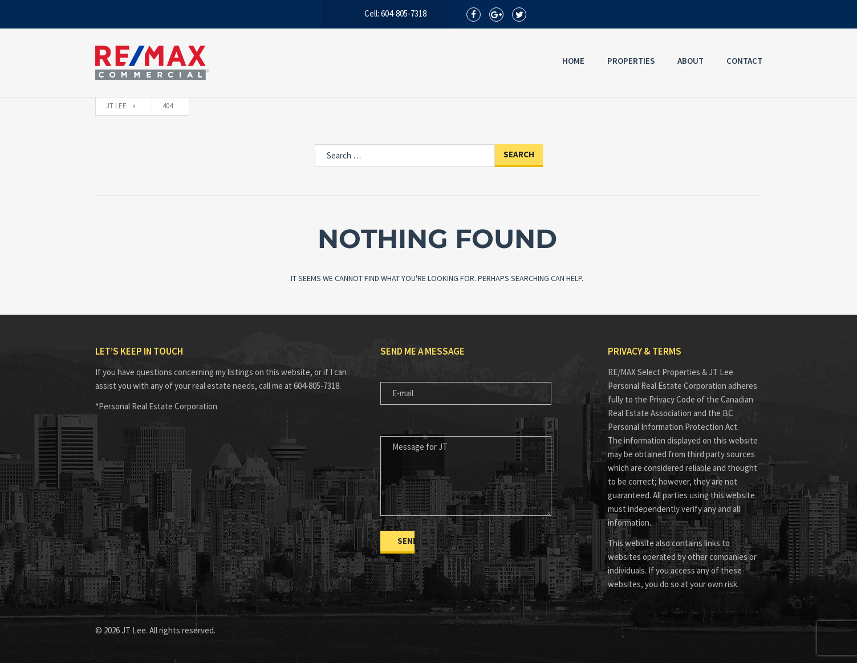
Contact (744, 60)
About (690, 60)
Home (573, 60)
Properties (631, 60)
